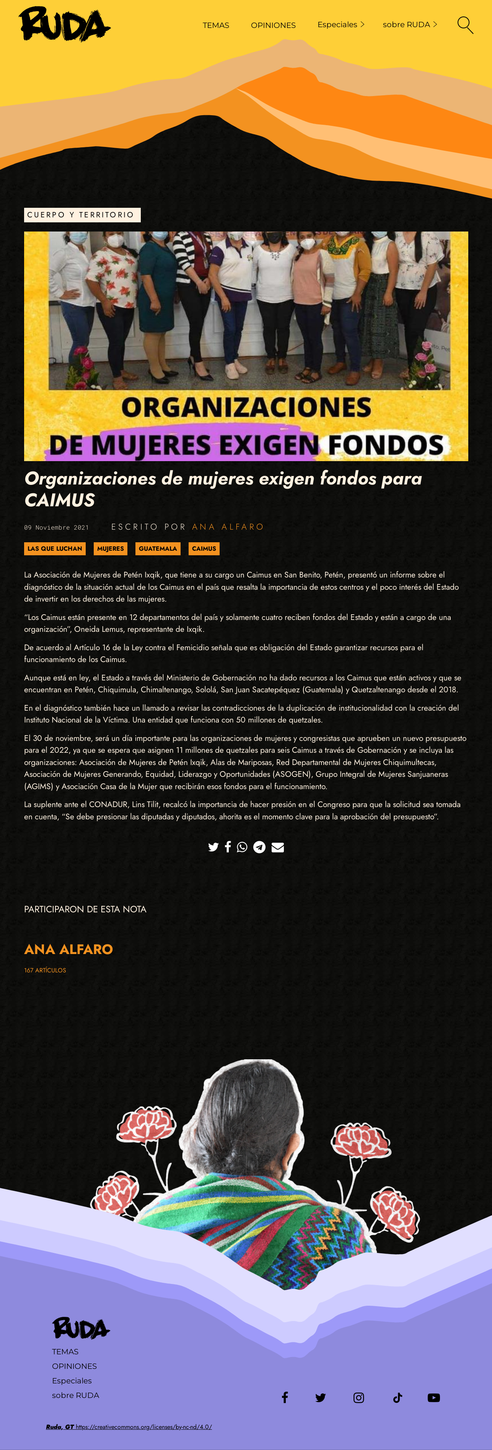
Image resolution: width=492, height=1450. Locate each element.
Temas (65, 1351)
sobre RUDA (410, 24)
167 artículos (45, 970)
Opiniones (74, 1366)
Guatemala (158, 548)
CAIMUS (204, 548)
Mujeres (110, 548)
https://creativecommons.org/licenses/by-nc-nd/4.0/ (129, 1426)
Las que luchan (55, 548)
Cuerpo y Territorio (81, 214)
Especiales (341, 24)
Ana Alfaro (228, 526)
